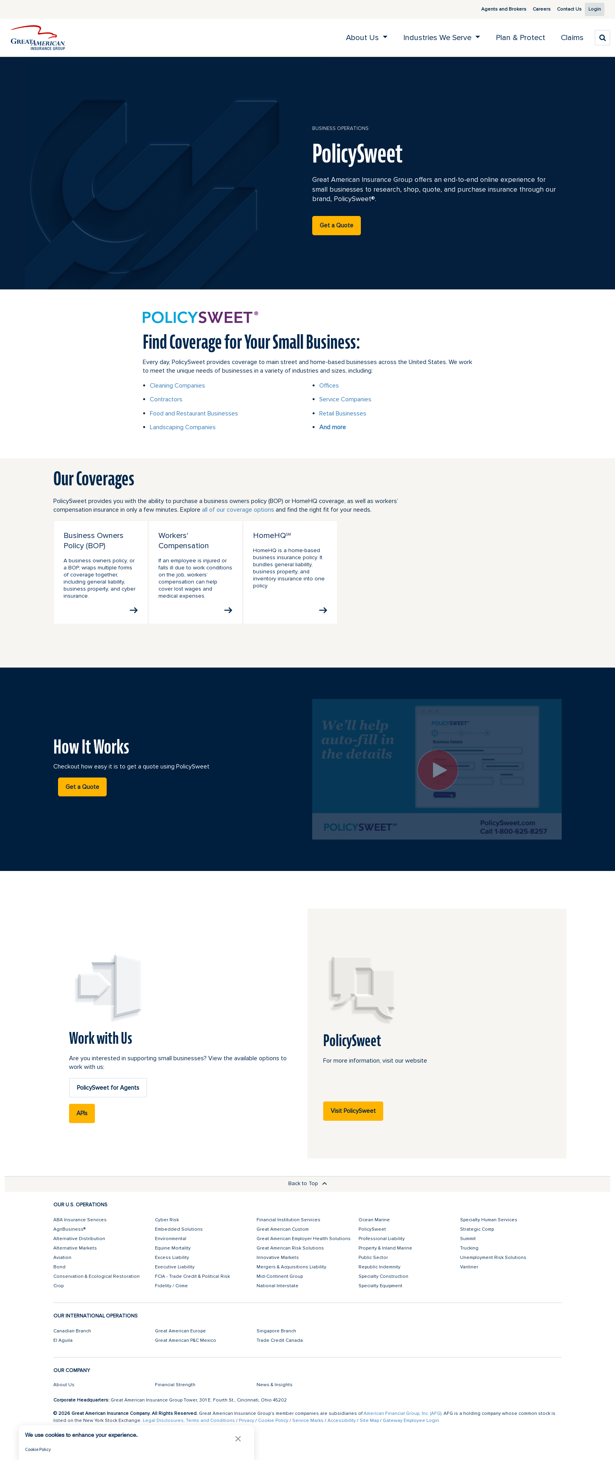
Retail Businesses (342, 413)
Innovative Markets (278, 1258)
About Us (64, 1385)
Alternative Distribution (79, 1239)
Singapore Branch (276, 1331)
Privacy (246, 1420)
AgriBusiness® (69, 1229)
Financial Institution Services (288, 1220)
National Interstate (277, 1286)
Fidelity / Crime (171, 1286)
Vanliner (469, 1267)
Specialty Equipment (380, 1286)
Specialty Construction (383, 1276)
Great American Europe (180, 1331)
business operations (340, 128)
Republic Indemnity (379, 1267)
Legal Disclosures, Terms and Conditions (189, 1420)
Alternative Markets (75, 1248)
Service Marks (308, 1420)
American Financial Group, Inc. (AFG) (402, 1413)
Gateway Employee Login (411, 1420)
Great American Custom (283, 1229)
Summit (468, 1239)
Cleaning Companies (177, 386)
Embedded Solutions (179, 1229)
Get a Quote (336, 225)
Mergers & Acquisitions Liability (291, 1267)
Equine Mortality (173, 1248)
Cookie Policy (273, 1420)
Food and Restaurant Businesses (194, 413)
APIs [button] (81, 1113)
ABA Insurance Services (80, 1220)
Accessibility (342, 1420)
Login (592, 9)
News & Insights (275, 1385)
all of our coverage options (238, 510)
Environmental (170, 1239)
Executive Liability (175, 1267)
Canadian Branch (72, 1331)
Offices (329, 386)
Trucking (469, 1248)
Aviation (62, 1258)
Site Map (369, 1420)
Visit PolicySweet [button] (353, 1110)
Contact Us (560, 9)
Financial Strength (175, 1385)
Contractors (166, 399)
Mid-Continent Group (280, 1276)
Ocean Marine (374, 1220)
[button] (238, 1439)
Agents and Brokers (495, 9)
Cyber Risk (167, 1220)
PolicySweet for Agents (108, 1087)
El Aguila (63, 1340)
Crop (58, 1286)
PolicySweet (372, 1229)
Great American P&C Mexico (185, 1340)
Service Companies (345, 399)
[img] (38, 37)
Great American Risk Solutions (290, 1248)
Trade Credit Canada (280, 1340)
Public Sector (373, 1258)
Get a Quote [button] (82, 786)
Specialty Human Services (488, 1220)
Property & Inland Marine (385, 1248)
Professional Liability (381, 1239)
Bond (59, 1267)
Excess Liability (172, 1258)
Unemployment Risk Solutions (493, 1258)
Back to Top (307, 1183)
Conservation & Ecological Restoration (96, 1276)
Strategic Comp (477, 1229)
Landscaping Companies (183, 427)
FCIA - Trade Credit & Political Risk (192, 1276)
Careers (533, 9)
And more (332, 427)
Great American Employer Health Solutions (304, 1239)
